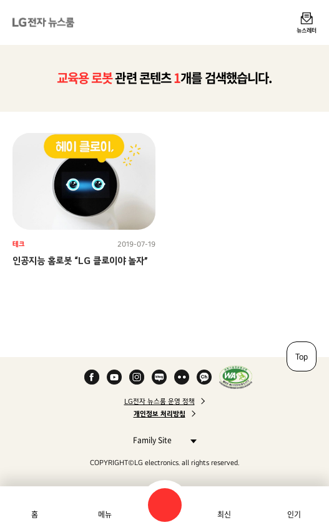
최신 (224, 514)
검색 (165, 505)
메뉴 (105, 514)
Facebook (91, 377)
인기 (294, 514)
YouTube (114, 377)
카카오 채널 (204, 377)
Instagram (136, 377)
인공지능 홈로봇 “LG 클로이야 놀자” (80, 261)
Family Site (161, 440)
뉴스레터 (307, 30)
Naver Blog (159, 377)
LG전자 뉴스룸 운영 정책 (159, 401)
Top (301, 356)
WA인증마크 (235, 377)
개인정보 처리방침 (159, 414)
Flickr (181, 377)
